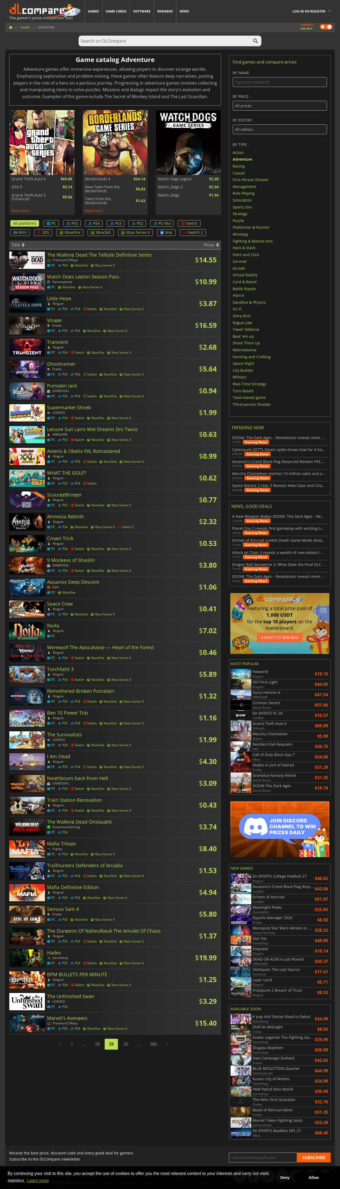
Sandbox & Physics (249, 301)
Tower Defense (246, 329)
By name (280, 79)
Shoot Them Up (246, 342)
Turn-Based (243, 390)
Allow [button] (314, 1177)
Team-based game (249, 397)
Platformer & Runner (251, 227)
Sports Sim (242, 206)
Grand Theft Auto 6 (29, 179)
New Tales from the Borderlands (102, 189)
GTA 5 (17, 187)
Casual (239, 172)
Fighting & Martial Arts (253, 240)
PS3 (115, 223)
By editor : (280, 126)
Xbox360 (101, 232)
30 (125, 1044)
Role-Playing (243, 193)
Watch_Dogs (169, 195)
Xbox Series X (135, 232)
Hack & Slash (244, 247)
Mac (166, 232)
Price (211, 245)
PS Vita (162, 223)
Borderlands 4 (97, 179)
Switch (189, 223)
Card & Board (245, 281)
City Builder (243, 370)
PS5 (72, 223)
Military (239, 376)
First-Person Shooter (251, 179)
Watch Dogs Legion (175, 179)
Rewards (165, 11)
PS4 (94, 223)
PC (51, 223)
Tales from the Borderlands (98, 201)
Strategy (240, 213)
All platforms (24, 223)
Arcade (239, 267)
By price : (280, 102)
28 (97, 1044)
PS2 (137, 223)
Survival (240, 261)
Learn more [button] (38, 1180)
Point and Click (246, 254)
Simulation (242, 200)
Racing (239, 166)
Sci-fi (237, 308)
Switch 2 (193, 232)
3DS (43, 232)
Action (238, 152)
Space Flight (243, 363)
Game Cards (116, 11)
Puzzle (238, 220)
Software (142, 11)
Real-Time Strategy (249, 383)
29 (111, 1044)
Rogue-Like (242, 322)
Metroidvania (244, 349)
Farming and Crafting (252, 356)
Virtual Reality (245, 274)
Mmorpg (240, 234)
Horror (238, 295)
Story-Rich (242, 315)
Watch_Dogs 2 (170, 187)
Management (244, 186)
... (84, 1044)
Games (93, 11)
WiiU (20, 232)
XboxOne (69, 232)
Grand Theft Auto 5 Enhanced (29, 197)
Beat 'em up (243, 336)
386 (153, 1044)
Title (17, 245)
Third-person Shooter (252, 404)
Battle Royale (244, 288)
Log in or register (308, 11)
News (184, 11)
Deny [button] (285, 1177)
